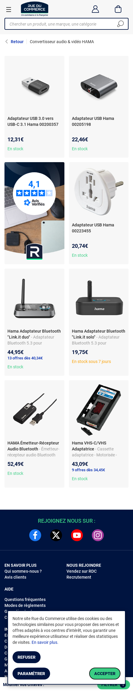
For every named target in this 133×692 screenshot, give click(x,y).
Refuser (26, 657)
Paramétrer (31, 673)
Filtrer (113, 685)
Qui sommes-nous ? (23, 571)
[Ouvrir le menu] (8, 9)
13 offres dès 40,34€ (25, 358)
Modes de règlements (25, 605)
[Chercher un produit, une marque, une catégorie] (64, 23)
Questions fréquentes (25, 599)
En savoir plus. (45, 642)
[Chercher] (120, 23)
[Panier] (118, 9)
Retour (17, 41)
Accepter (104, 673)
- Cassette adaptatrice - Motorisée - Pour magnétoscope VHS (95, 455)
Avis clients (15, 577)
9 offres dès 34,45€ (88, 470)
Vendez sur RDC (81, 571)
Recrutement (78, 577)
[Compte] (95, 9)
